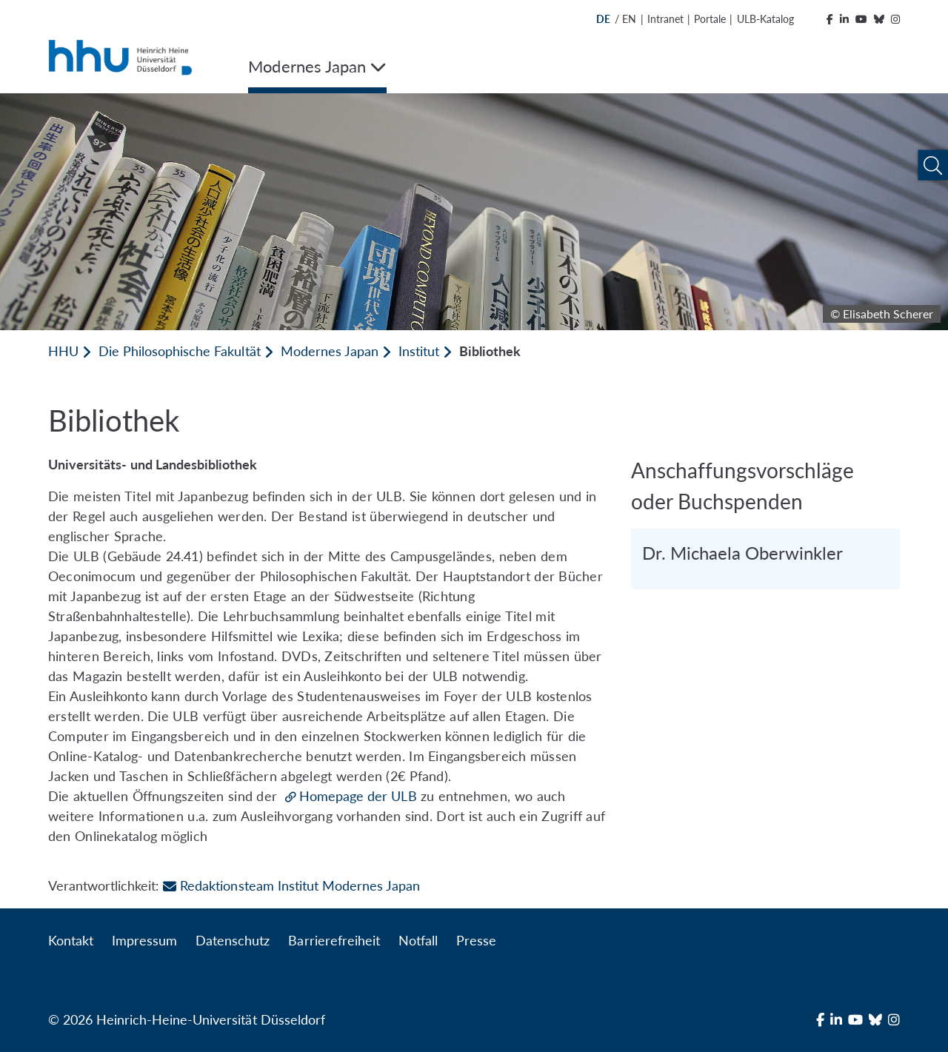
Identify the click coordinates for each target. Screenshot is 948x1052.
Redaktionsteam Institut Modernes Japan (291, 885)
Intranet (665, 19)
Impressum (144, 940)
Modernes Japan (329, 351)
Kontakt (70, 940)
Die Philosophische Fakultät (179, 351)
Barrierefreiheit (333, 940)
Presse (476, 940)
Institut (418, 351)
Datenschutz (233, 940)
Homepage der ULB (358, 796)
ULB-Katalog (765, 19)
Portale (710, 19)
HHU (63, 351)
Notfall (418, 940)
